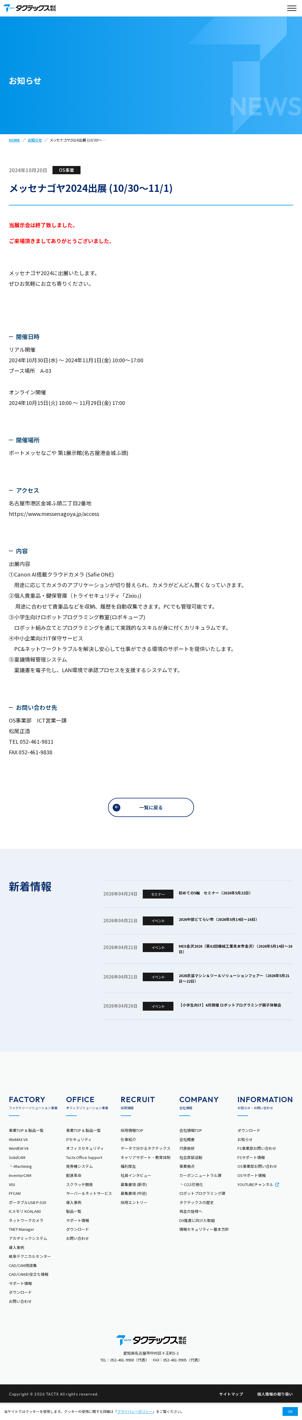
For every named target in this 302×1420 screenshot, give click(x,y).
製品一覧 (73, 1227)
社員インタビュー (136, 1191)
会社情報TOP (190, 1146)
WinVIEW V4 (18, 1164)
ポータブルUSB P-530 (27, 1218)
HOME (14, 140)
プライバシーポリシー (134, 1411)
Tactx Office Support (84, 1173)
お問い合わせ (20, 1317)
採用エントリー (134, 1218)
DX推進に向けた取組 (197, 1236)
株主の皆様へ (190, 1227)
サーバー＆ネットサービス (89, 1209)
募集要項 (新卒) (134, 1200)
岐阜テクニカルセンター (30, 1272)
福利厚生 (128, 1182)
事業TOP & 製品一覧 (26, 1146)
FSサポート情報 (251, 1173)
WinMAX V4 (18, 1155)
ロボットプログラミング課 (202, 1209)
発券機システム (79, 1182)
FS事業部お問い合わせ (256, 1164)
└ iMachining (20, 1182)
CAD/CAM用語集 (23, 1281)
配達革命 (73, 1191)
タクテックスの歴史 (196, 1218)
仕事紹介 (128, 1155)
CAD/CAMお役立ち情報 (28, 1290)
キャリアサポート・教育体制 (145, 1173)
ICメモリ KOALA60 (25, 1227)
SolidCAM (17, 1173)
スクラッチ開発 (79, 1200)
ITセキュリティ (79, 1155)
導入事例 (16, 1262)
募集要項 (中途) (134, 1209)
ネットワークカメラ (26, 1236)
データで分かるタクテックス (145, 1164)
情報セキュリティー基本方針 (204, 1245)
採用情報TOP (132, 1146)
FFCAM (15, 1209)
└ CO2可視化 (191, 1200)
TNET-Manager (21, 1245)
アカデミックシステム (28, 1254)
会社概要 (187, 1155)
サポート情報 (20, 1299)
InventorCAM (20, 1191)
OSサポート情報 (251, 1191)
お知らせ (35, 140)
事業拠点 (187, 1182)
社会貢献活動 (190, 1173)
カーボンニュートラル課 (200, 1191)
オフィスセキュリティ (85, 1164)
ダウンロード (20, 1308)
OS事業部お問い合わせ (257, 1182)
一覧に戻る (150, 808)
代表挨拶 (187, 1164)
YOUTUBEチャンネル (258, 1200)
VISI (12, 1200)
